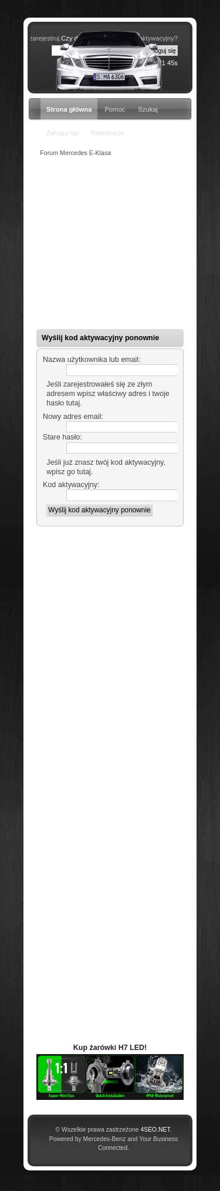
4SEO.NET (155, 1129)
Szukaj (148, 109)
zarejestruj (44, 38)
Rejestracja (107, 132)
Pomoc (114, 109)
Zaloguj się (62, 132)
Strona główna (69, 109)
